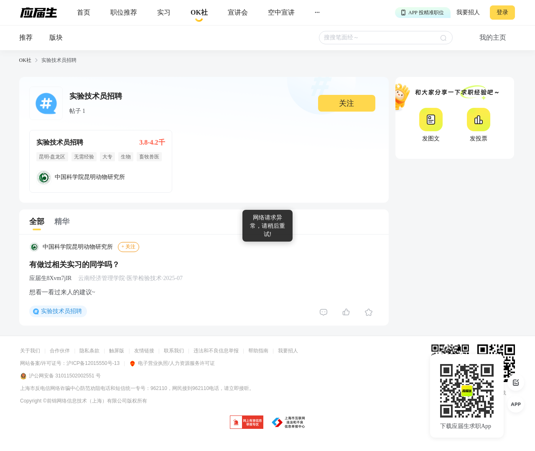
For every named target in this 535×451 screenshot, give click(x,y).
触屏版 (116, 351)
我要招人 (468, 12)
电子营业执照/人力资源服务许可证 (171, 363)
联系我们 (174, 351)
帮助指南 (258, 351)
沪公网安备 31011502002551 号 (60, 376)
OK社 (25, 60)
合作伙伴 (60, 351)
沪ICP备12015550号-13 (93, 363)
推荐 (26, 37)
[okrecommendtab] (199, 12)
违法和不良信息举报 (216, 351)
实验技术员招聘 (61, 311)
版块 (56, 37)
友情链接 (144, 351)
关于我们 (30, 351)
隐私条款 (89, 351)
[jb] (247, 422)
